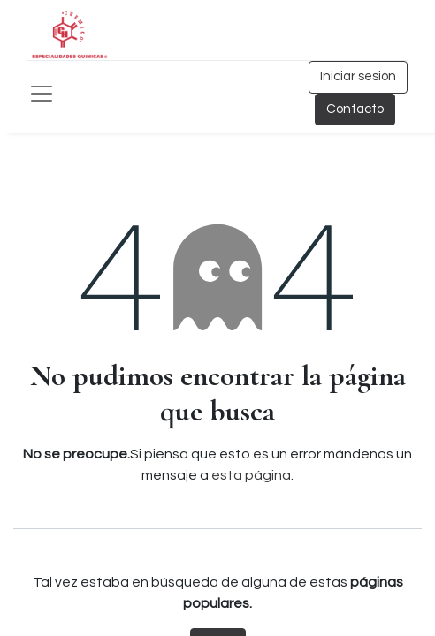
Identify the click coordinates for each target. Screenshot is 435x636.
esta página (251, 475)
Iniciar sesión (358, 76)
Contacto (355, 109)
